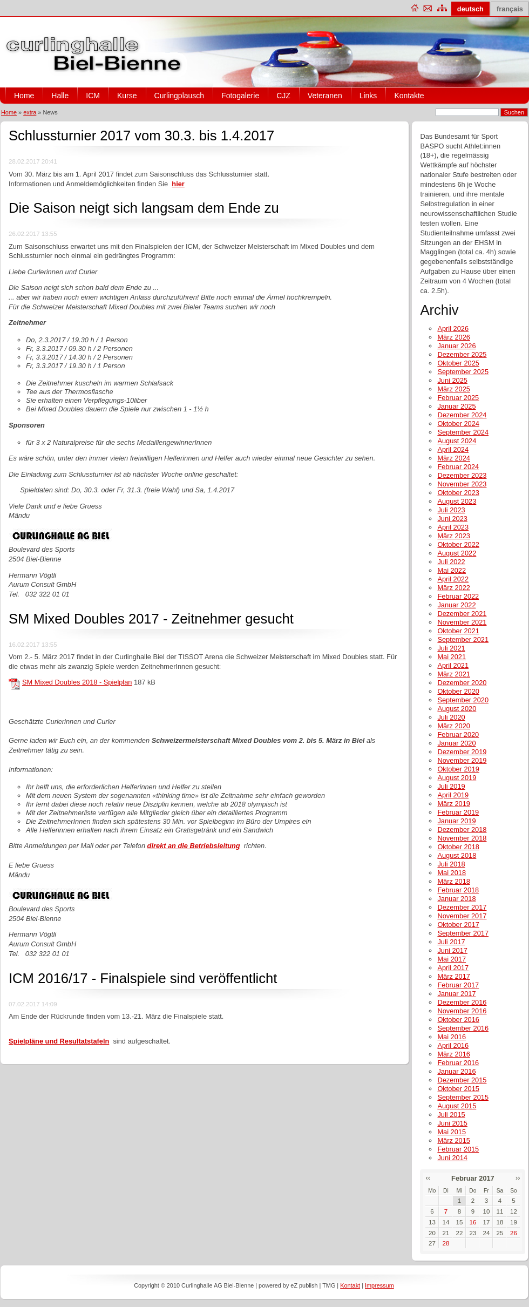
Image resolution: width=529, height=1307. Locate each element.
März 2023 (453, 536)
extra (29, 112)
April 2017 (453, 968)
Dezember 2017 (461, 907)
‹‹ (427, 1178)
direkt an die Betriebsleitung (193, 846)
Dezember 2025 (461, 354)
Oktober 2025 (458, 363)
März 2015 (453, 1140)
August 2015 (456, 1106)
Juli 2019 (451, 786)
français (510, 9)
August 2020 (456, 709)
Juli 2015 (451, 1114)
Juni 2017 (452, 950)
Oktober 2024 (458, 423)
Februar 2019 (458, 812)
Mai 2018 (451, 873)
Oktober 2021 (458, 631)
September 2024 (463, 432)
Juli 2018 (451, 864)
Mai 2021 (451, 657)
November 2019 (461, 760)
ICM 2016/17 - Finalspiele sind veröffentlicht (143, 978)
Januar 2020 (456, 743)
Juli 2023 (451, 510)
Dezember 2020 (461, 683)
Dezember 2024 (461, 415)
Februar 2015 (458, 1149)
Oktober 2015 (458, 1089)
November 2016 (461, 1011)
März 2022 (453, 588)
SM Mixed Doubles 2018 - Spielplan (77, 682)
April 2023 (453, 527)
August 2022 (456, 553)
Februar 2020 (458, 734)
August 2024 (456, 441)
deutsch (470, 9)
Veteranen (325, 95)
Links (368, 95)
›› (518, 1178)
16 (473, 1222)
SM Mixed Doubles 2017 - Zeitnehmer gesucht (151, 618)
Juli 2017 (451, 942)
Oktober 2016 (458, 1019)
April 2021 (453, 665)
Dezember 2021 (461, 614)
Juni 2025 (452, 380)
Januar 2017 (456, 994)
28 (446, 1243)
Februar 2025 (458, 398)
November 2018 (461, 838)
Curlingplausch (179, 95)
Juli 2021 (451, 648)
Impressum (379, 1285)
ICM (93, 95)
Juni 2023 (452, 518)
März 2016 (453, 1054)
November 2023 (461, 484)
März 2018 (453, 881)
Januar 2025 (456, 406)
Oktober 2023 (458, 493)
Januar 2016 (456, 1071)
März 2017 (453, 976)
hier (178, 184)
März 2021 (453, 674)
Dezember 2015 (461, 1080)
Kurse (127, 95)
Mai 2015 (451, 1132)
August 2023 (456, 501)
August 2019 (456, 778)
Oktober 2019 (458, 769)
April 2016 (453, 1045)
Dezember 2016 (461, 1002)
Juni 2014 (452, 1158)
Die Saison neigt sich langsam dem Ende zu (144, 207)
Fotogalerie (240, 95)
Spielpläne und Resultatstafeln (59, 1041)
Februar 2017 (458, 985)
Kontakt (350, 1285)
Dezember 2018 (461, 829)
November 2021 (461, 622)
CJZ (283, 95)
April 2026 (453, 328)
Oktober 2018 (458, 847)
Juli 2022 (451, 562)
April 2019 (453, 795)
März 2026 (453, 337)
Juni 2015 (452, 1123)
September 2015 (463, 1097)
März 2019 (453, 804)
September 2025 (463, 372)
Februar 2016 (458, 1063)
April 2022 (453, 579)
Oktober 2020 (458, 691)
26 (513, 1233)
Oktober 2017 (458, 924)
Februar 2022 (458, 596)
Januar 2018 (456, 899)
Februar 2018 (458, 890)
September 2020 (463, 700)
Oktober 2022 (458, 544)
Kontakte (409, 95)
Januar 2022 (456, 605)
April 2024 (453, 449)
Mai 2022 (451, 570)
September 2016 (463, 1028)
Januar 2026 (456, 346)
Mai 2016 (451, 1037)
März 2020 (453, 726)
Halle (60, 95)
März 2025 (453, 389)
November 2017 (461, 916)
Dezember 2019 (461, 752)
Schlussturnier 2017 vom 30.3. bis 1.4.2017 (141, 135)
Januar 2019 (456, 821)
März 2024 (453, 458)
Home (24, 95)
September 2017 (463, 933)
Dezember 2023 (461, 475)
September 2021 (463, 639)
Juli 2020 (451, 717)
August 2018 (456, 855)
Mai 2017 (451, 959)
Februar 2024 (458, 467)
